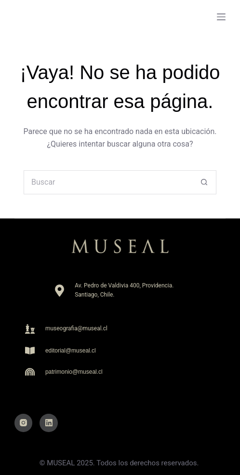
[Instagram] (23, 423)
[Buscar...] (108, 182)
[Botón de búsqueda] (204, 182)
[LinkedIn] (49, 423)
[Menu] (221, 17)
